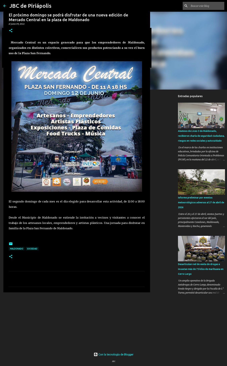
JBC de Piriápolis (30, 6)
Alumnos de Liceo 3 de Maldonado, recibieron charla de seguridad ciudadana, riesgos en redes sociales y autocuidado (201, 136)
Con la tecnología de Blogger (113, 354)
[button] (11, 31)
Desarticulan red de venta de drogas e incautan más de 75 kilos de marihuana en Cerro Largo (200, 269)
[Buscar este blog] (206, 6)
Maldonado (16, 249)
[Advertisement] (76, 320)
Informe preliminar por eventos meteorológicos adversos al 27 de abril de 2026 (201, 202)
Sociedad (32, 249)
